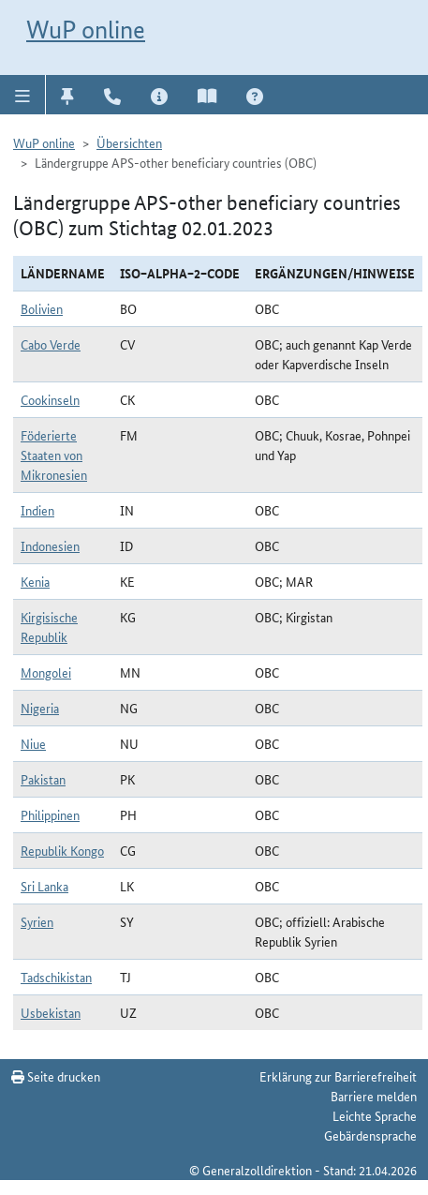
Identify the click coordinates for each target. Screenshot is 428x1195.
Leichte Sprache (374, 1115)
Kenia (35, 581)
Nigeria (40, 707)
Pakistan (43, 778)
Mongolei (46, 672)
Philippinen (50, 814)
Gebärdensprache (370, 1135)
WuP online (85, 29)
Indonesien (50, 545)
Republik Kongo (62, 850)
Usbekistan (51, 1012)
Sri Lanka (44, 885)
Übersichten (129, 142)
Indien (37, 509)
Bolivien (42, 308)
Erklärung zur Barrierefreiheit (338, 1076)
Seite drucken (55, 1076)
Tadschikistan (56, 976)
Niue (33, 743)
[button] (23, 94)
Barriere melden (374, 1095)
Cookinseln (50, 399)
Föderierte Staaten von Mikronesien (54, 455)
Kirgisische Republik (49, 626)
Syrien (37, 921)
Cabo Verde (51, 344)
